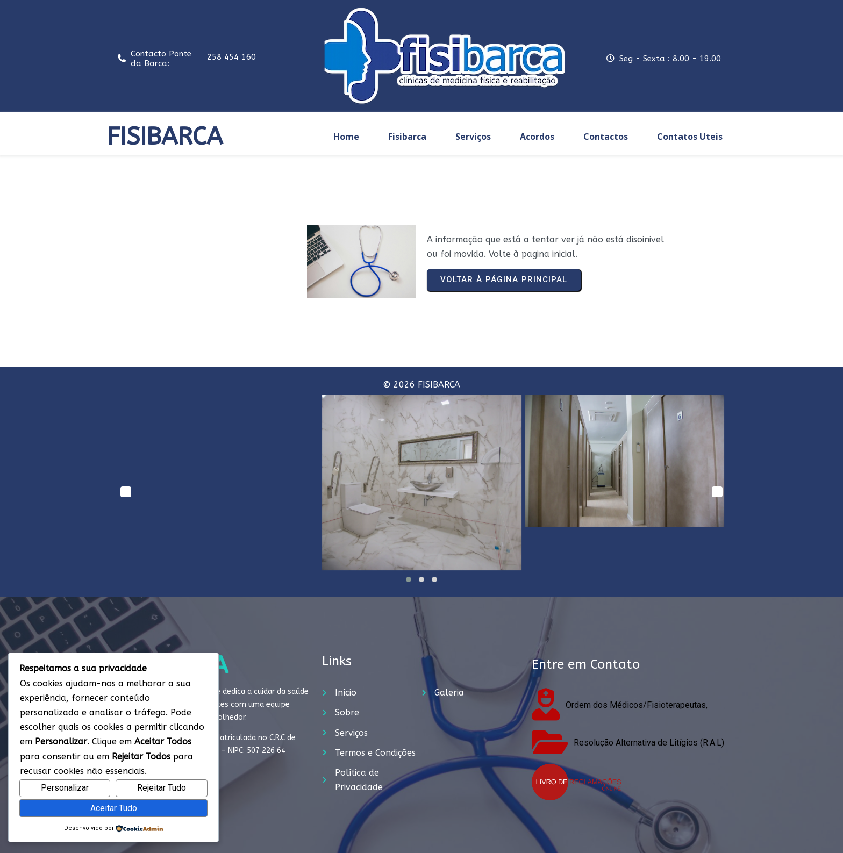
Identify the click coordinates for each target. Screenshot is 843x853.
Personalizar (65, 788)
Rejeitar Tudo (161, 788)
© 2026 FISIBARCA (421, 384)
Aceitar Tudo (113, 808)
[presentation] (125, 491)
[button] (408, 579)
